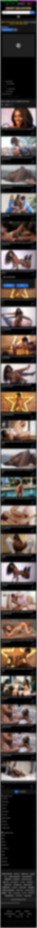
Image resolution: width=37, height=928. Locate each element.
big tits (6, 882)
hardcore (14, 887)
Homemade (18, 848)
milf (5, 876)
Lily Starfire (18, 798)
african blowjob (26, 879)
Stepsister (18, 861)
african (31, 887)
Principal (9, 911)
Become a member (30, 22)
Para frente (22, 791)
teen (9, 893)
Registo (7, 3)
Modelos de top (7, 796)
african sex (9, 896)
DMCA (10, 916)
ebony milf (31, 893)
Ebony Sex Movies (13, 925)
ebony (4, 893)
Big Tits (18, 842)
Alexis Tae (18, 805)
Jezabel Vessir (18, 828)
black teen (16, 893)
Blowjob (18, 845)
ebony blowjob (7, 874)
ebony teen (19, 890)
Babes (18, 835)
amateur (8, 879)
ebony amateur (14, 876)
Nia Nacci (18, 821)
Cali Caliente (18, 811)
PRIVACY (29, 914)
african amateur (8, 890)
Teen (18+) (18, 858)
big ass (24, 893)
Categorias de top (8, 832)
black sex (28, 896)
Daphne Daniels (18, 818)
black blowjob (29, 890)
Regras (21, 914)
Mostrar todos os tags (18, 899)
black (32, 874)
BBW (18, 838)
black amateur (27, 876)
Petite (18, 851)
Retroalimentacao (10, 914)
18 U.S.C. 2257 (19, 916)
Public (18, 855)
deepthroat (19, 895)
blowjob (16, 879)
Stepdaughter (18, 864)
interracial (30, 882)
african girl (27, 885)
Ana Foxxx (18, 815)
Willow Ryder (18, 801)
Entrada (13, 3)
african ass (17, 885)
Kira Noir (18, 808)
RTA (28, 916)
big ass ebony (14, 882)
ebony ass (24, 874)
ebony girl (8, 885)
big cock (16, 874)
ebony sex (6, 887)
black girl (22, 887)
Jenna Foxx (18, 824)
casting (22, 882)
